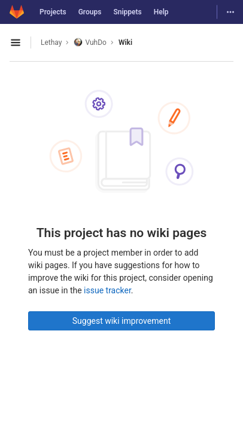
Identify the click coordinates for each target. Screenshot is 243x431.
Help (161, 12)
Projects (53, 12)
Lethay (51, 42)
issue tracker (107, 290)
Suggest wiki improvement (121, 321)
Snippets (127, 12)
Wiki (125, 42)
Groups (90, 12)
